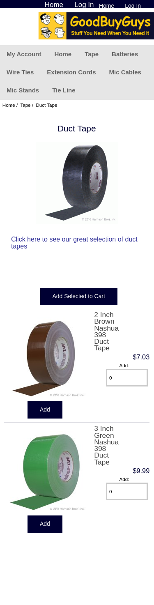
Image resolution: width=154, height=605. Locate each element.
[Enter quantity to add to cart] (127, 377)
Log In (133, 5)
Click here (25, 239)
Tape (92, 54)
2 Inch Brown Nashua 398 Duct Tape (106, 331)
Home (106, 5)
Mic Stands (23, 90)
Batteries (125, 54)
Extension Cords (71, 72)
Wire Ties (20, 72)
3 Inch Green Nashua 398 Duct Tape (106, 445)
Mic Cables (125, 72)
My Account (24, 54)
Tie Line (63, 90)
